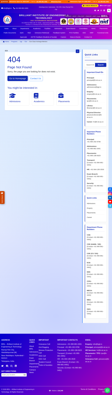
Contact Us (88, 37)
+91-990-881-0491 (43, 1)
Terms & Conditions (88, 389)
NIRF (92, 33)
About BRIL (31, 347)
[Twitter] (98, 10)
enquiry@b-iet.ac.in (94, 94)
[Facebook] (95, 10)
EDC (84, 33)
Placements (104, 28)
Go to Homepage (17, 78)
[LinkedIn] (104, 10)
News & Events (75, 37)
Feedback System (59, 33)
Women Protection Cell (46, 351)
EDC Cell (42, 359)
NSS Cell (42, 356)
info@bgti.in (6, 8)
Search (101, 65)
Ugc (21, 41)
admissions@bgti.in (94, 87)
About (14, 28)
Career (89, 217)
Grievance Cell (44, 344)
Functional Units (102, 33)
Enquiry (90, 208)
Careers (63, 37)
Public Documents (10, 33)
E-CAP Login (105, 5)
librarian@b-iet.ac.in (94, 108)
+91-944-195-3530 (97, 169)
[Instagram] (101, 10)
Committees (83, 28)
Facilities (47, 28)
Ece (26, 41)
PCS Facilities (74, 33)
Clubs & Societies (45, 365)
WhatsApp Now (57, 1)
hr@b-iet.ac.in (98, 122)
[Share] (110, 206)
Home (6, 28)
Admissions (58, 28)
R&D (29, 33)
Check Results (90, 5)
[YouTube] (110, 202)
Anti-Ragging (44, 347)
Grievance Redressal (42, 33)
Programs (14, 41)
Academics (36, 28)
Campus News (32, 371)
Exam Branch (70, 28)
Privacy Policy (103, 389)
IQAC (22, 33)
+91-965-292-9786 (94, 142)
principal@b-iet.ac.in (94, 80)
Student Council (45, 362)
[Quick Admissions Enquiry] (2, 197)
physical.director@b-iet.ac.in (94, 116)
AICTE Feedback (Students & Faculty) (44, 37)
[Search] (109, 10)
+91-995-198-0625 (94, 155)
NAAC (93, 28)
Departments (24, 28)
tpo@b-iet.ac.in (92, 101)
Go (25, 375)
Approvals (23, 37)
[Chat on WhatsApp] (107, 390)
